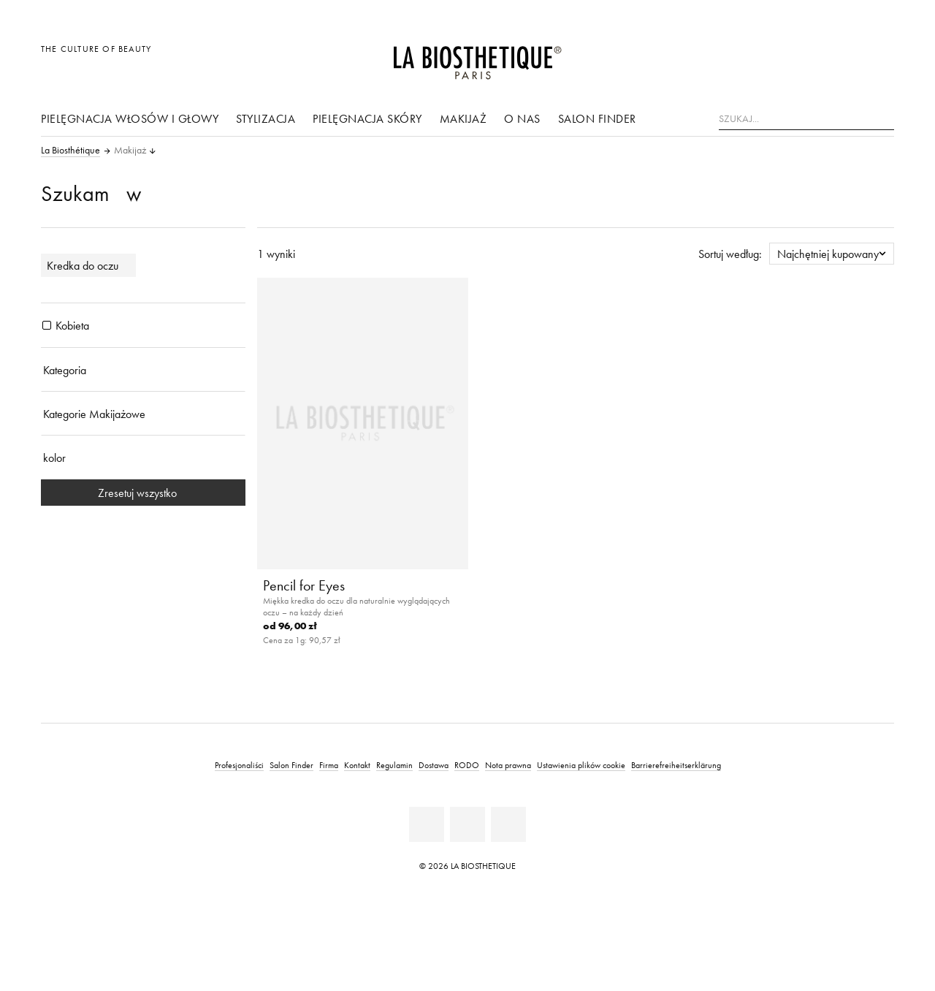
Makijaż (463, 118)
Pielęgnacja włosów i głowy (129, 118)
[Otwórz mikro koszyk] (879, 57)
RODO (466, 764)
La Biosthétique (70, 150)
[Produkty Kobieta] (46, 325)
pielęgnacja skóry (367, 118)
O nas (522, 118)
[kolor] (143, 457)
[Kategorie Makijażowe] (143, 414)
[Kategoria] (143, 370)
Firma (328, 764)
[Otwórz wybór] (813, 57)
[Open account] (846, 57)
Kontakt (357, 764)
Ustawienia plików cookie (581, 764)
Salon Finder (597, 118)
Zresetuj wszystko (143, 492)
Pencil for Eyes (304, 585)
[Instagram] (508, 824)
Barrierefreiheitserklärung (676, 764)
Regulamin (394, 764)
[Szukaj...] (806, 119)
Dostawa (434, 764)
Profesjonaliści (239, 764)
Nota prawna (508, 764)
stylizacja (265, 118)
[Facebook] (426, 824)
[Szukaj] (883, 117)
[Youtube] (467, 824)
